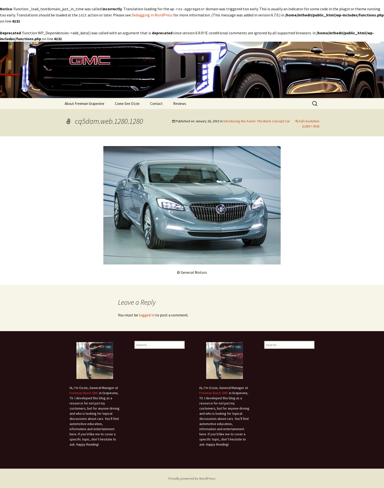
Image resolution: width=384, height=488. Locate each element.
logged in (147, 314)
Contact (156, 103)
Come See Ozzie (127, 103)
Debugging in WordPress (152, 14)
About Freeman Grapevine (84, 103)
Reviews (179, 103)
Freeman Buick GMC (84, 392)
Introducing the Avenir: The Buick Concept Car (256, 120)
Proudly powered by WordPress (192, 478)
